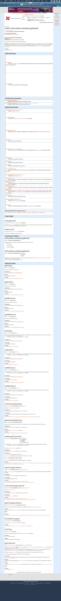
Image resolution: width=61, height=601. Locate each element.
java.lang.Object (9, 30)
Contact (44, 13)
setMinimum (8, 186)
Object (9, 38)
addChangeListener (10, 110)
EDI (38, 2)
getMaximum (8, 158)
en (57, 14)
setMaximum (8, 182)
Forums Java (10, 5)
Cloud (18, 2)
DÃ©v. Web (34, 2)
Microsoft (27, 2)
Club (46, 0)
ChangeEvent (17, 222)
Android (33, 4)
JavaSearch (48, 5)
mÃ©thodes (34, 17)
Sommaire (14, 13)
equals (9, 212)
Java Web (25, 4)
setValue (8, 195)
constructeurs (41, 17)
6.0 (32, 14)
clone (6, 212)
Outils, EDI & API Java (41, 5)
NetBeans (40, 4)
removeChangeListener (11, 174)
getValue (8, 164)
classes (29, 17)
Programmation (42, 2)
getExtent (8, 140)
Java (30, 2)
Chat (22, 0)
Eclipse (36, 4)
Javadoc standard (37, 13)
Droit (42, 0)
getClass (19, 212)
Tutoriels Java (19, 5)
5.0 (29, 14)
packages (47, 17)
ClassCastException (9, 564)
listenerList (9, 83)
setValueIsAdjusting (10, 199)
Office (51, 2)
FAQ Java (14, 5)
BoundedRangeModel (9, 34)
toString (8, 204)
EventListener (11, 545)
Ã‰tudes (38, 0)
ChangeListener (18, 110)
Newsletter (27, 0)
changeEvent (8, 62)
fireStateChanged (10, 117)
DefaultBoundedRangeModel (11, 100)
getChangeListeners (10, 130)
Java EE (31, 13)
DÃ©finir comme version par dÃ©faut (57, 16)
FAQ (15, 0)
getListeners (9, 149)
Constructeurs (57, 24)
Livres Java (24, 5)
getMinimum (8, 161)
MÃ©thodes (56, 23)
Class (13, 149)
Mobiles (54, 2)
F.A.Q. (22, 13)
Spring (29, 4)
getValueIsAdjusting (9, 427)
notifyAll (33, 212)
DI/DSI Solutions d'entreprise (11, 2)
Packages (57, 25)
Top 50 (18, 13)
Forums (5, 0)
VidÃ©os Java (29, 5)
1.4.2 (26, 14)
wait (38, 212)
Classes (56, 22)
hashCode (24, 212)
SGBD (47, 2)
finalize (14, 212)
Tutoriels (11, 0)
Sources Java (34, 5)
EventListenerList (14, 231)
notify (28, 212)
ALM (23, 2)
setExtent (8, 178)
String (9, 531)
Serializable (16, 34)
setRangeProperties (10, 190)
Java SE (26, 13)
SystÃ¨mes (58, 2)
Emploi (33, 0)
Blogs (18, 0)
